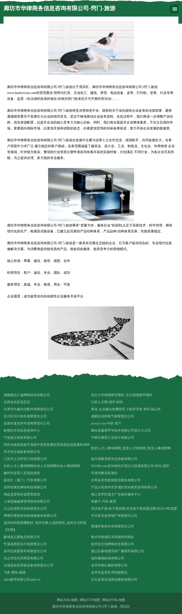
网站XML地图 (67, 600)
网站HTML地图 (113, 600)
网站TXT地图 (90, 600)
